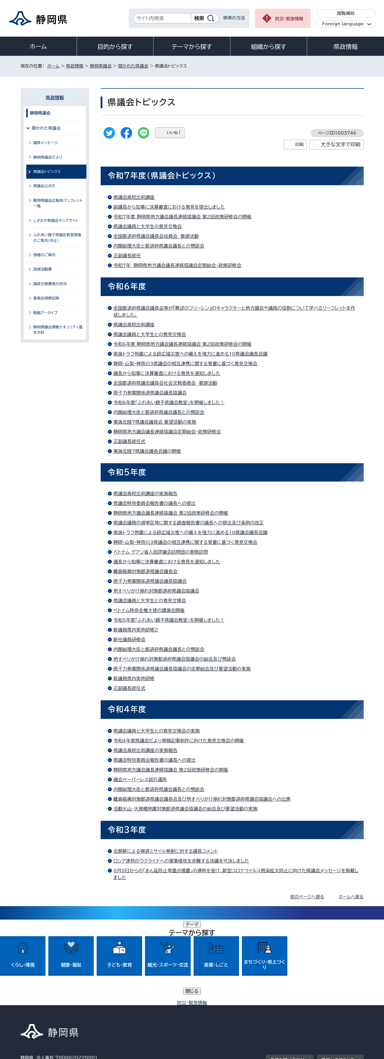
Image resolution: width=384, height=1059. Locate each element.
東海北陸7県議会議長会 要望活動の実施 (155, 422)
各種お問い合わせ (287, 974)
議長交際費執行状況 (50, 284)
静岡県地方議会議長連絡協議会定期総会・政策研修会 (167, 431)
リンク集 (297, 1010)
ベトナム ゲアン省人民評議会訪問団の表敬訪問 (161, 552)
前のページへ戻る (307, 897)
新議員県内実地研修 (134, 678)
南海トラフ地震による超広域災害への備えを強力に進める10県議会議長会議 (191, 354)
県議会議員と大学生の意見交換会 (148, 226)
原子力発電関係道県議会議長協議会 (150, 393)
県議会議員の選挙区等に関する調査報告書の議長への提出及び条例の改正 (189, 522)
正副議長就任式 (130, 441)
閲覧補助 (346, 13)
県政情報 (345, 47)
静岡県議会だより (48, 157)
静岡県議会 (101, 66)
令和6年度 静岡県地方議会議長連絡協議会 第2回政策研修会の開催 (183, 344)
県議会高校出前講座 (134, 197)
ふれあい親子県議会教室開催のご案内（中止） (57, 237)
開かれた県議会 (133, 66)
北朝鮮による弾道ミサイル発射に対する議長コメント (166, 851)
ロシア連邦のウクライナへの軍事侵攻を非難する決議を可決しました (181, 861)
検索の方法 (234, 18)
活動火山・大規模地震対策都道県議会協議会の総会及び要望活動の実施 (186, 808)
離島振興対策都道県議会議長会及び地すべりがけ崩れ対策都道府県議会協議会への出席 (202, 799)
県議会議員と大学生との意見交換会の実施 (157, 731)
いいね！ (174, 133)
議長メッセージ (45, 143)
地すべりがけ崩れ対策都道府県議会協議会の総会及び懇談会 (175, 659)
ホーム (38, 46)
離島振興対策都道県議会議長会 (146, 571)
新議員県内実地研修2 (136, 630)
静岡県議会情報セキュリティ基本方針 (58, 329)
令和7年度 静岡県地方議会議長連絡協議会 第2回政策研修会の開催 (183, 216)
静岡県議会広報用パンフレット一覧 (58, 203)
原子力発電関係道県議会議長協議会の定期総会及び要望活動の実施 (182, 668)
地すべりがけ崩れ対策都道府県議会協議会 (156, 591)
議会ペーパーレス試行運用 (140, 779)
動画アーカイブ (45, 313)
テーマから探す (192, 47)
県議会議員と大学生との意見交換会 (150, 334)
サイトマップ (336, 1010)
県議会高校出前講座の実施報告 (146, 493)
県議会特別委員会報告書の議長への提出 (155, 503)
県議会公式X (44, 186)
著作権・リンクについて (47, 1010)
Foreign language (343, 24)
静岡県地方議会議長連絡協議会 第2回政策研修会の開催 (171, 513)
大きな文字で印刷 (341, 144)
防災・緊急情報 (289, 19)
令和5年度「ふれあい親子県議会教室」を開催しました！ (169, 620)
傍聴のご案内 (44, 255)
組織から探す (268, 47)
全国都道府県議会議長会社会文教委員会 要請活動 (165, 383)
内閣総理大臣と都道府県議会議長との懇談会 (159, 246)
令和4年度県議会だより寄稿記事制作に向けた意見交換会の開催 (179, 740)
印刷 (299, 144)
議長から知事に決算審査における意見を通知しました (167, 373)
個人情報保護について (111, 1010)
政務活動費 (42, 269)
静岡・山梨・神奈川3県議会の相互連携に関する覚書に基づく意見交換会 (185, 363)
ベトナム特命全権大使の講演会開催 (149, 610)
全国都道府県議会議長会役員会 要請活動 (156, 236)
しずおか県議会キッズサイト (55, 220)
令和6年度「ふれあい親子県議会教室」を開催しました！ (169, 402)
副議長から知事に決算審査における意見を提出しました (169, 207)
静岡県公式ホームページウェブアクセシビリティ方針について (210, 1010)
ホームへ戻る (351, 897)
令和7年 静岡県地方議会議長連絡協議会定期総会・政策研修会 (177, 265)
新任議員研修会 (130, 639)
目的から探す (115, 47)
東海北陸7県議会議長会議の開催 (147, 451)
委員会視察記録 (46, 298)
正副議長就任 (127, 255)
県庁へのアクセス (337, 974)
